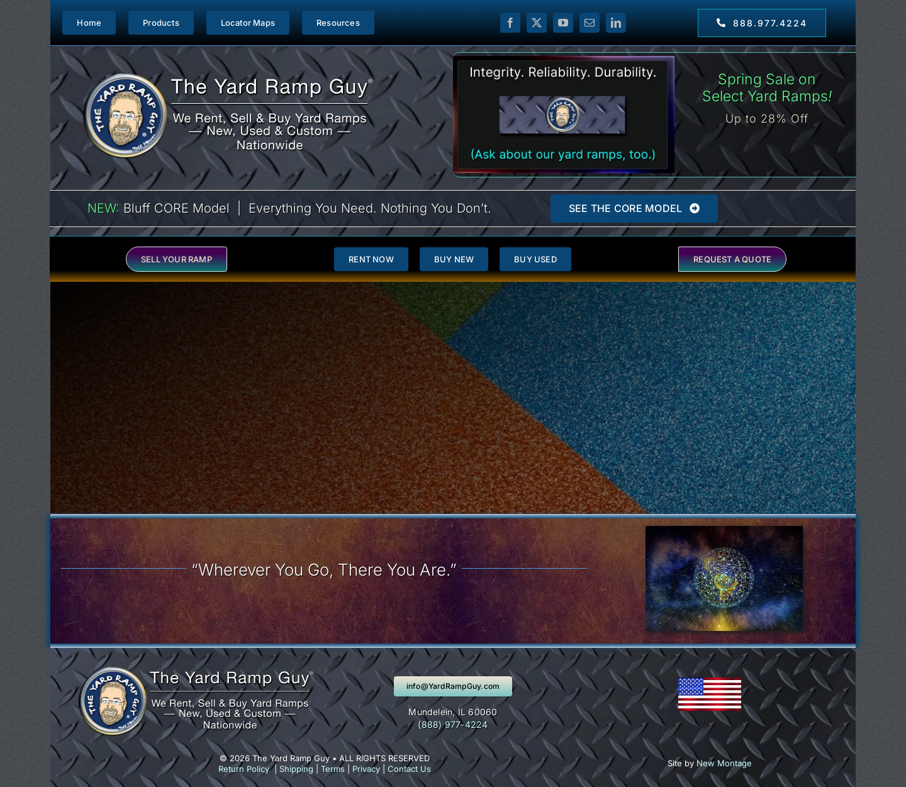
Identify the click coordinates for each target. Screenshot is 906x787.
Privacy (366, 769)
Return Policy (243, 769)
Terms (333, 769)
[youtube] (563, 23)
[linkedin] (616, 23)
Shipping (296, 769)
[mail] (589, 23)
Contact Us (409, 769)
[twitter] (537, 23)
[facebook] (510, 23)
